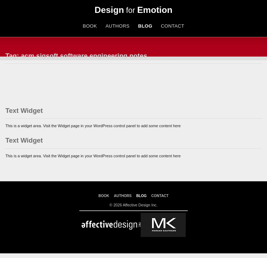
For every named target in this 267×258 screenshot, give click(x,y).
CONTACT (172, 26)
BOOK (90, 26)
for (134, 10)
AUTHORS (118, 26)
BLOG (145, 26)
